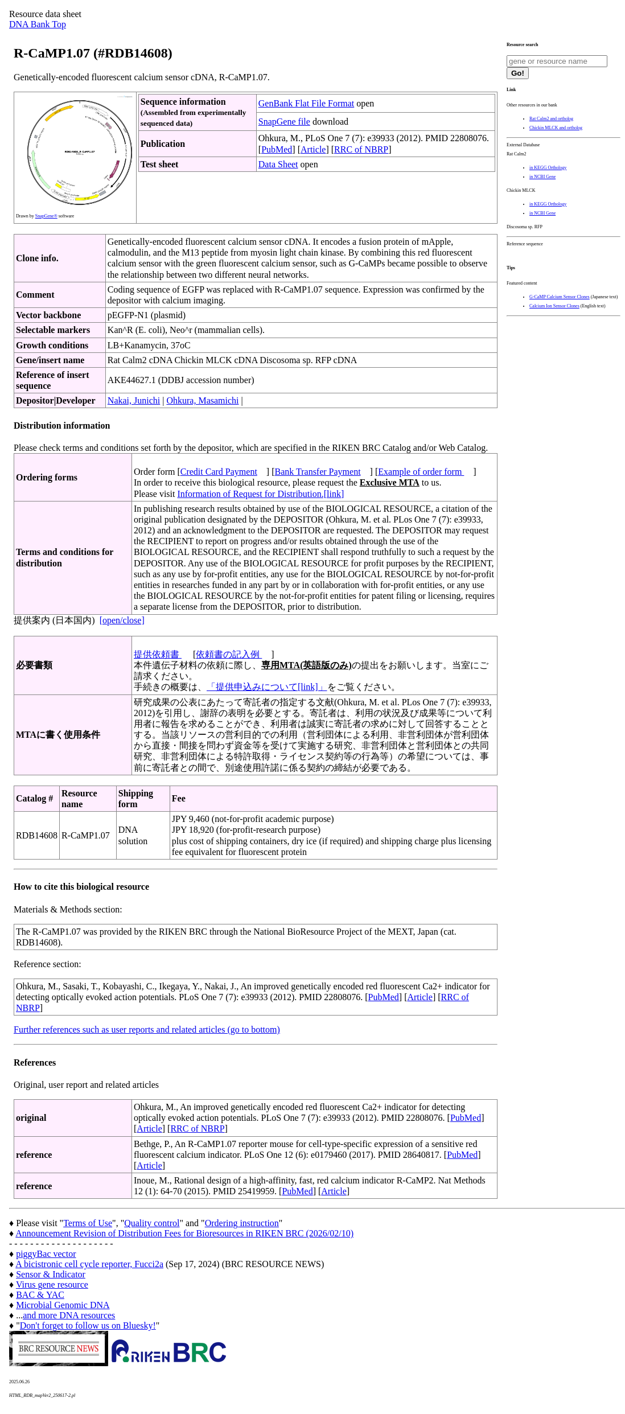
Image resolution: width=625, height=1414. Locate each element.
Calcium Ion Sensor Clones (554, 306)
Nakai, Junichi (134, 400)
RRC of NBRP (361, 149)
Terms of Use (87, 1223)
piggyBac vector (46, 1254)
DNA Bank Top (37, 24)
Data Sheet (278, 164)
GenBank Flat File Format (306, 103)
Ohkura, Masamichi (202, 400)
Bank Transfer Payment (318, 471)
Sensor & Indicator (50, 1274)
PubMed (276, 149)
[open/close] (122, 620)
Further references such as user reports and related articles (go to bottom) (147, 1029)
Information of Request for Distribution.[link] (260, 494)
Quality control (151, 1223)
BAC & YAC (40, 1295)
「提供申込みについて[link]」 (267, 687)
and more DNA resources (69, 1315)
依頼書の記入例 (229, 654)
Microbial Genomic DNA (62, 1305)
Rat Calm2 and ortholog (551, 118)
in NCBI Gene (542, 176)
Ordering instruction (242, 1223)
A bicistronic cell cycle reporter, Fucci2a (89, 1264)
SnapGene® (46, 216)
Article (313, 149)
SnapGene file (284, 121)
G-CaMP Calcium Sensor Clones (559, 296)
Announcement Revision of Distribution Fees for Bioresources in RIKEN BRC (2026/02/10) (184, 1233)
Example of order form (421, 471)
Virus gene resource (52, 1284)
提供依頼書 (158, 654)
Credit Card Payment (218, 471)
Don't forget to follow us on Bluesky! (88, 1325)
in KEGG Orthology (547, 167)
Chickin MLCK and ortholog (555, 127)
